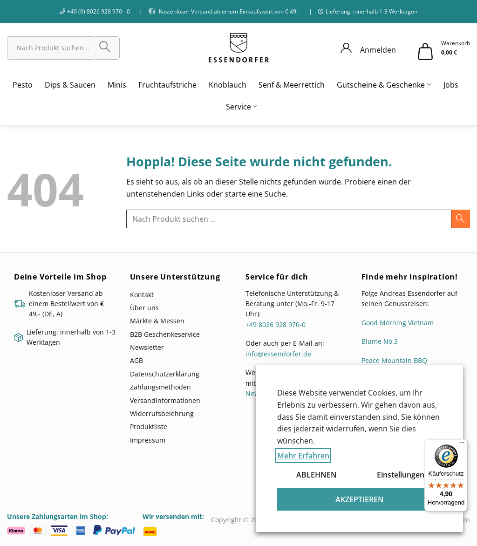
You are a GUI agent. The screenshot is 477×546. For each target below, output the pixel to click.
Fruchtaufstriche (167, 85)
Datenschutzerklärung (164, 373)
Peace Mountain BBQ (394, 360)
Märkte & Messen (157, 320)
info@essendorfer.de (278, 353)
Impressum (147, 440)
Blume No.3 (379, 341)
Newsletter (147, 347)
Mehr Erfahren (303, 455)
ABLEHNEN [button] (316, 475)
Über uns (144, 307)
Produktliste (148, 426)
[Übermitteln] (107, 48)
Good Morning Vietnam (397, 322)
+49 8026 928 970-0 (275, 324)
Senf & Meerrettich (292, 85)
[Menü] (462, 444)
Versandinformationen (165, 400)
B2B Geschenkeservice (165, 334)
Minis (117, 85)
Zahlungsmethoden (160, 386)
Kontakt (142, 294)
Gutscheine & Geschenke (384, 85)
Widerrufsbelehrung (162, 413)
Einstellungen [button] (400, 475)
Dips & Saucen (70, 85)
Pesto (23, 85)
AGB (136, 360)
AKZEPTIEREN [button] (359, 499)
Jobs (450, 85)
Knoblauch (227, 85)
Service (241, 107)
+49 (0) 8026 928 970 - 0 (98, 11)
